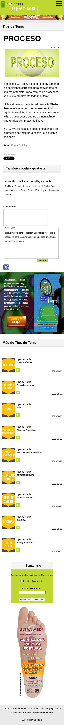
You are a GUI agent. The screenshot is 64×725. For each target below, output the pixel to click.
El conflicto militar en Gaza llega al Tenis (28, 181)
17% (19, 407)
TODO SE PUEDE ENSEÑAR (29, 453)
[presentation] (31, 249)
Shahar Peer (9, 154)
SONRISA (21, 520)
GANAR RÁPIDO (24, 362)
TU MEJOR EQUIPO (26, 475)
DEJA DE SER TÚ (25, 498)
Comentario (9, 206)
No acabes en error (25, 385)
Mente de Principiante (27, 430)
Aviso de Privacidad (32, 720)
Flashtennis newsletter (33, 581)
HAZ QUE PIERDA (25, 543)
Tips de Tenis (23, 359)
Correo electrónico (32, 588)
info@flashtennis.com (42, 713)
